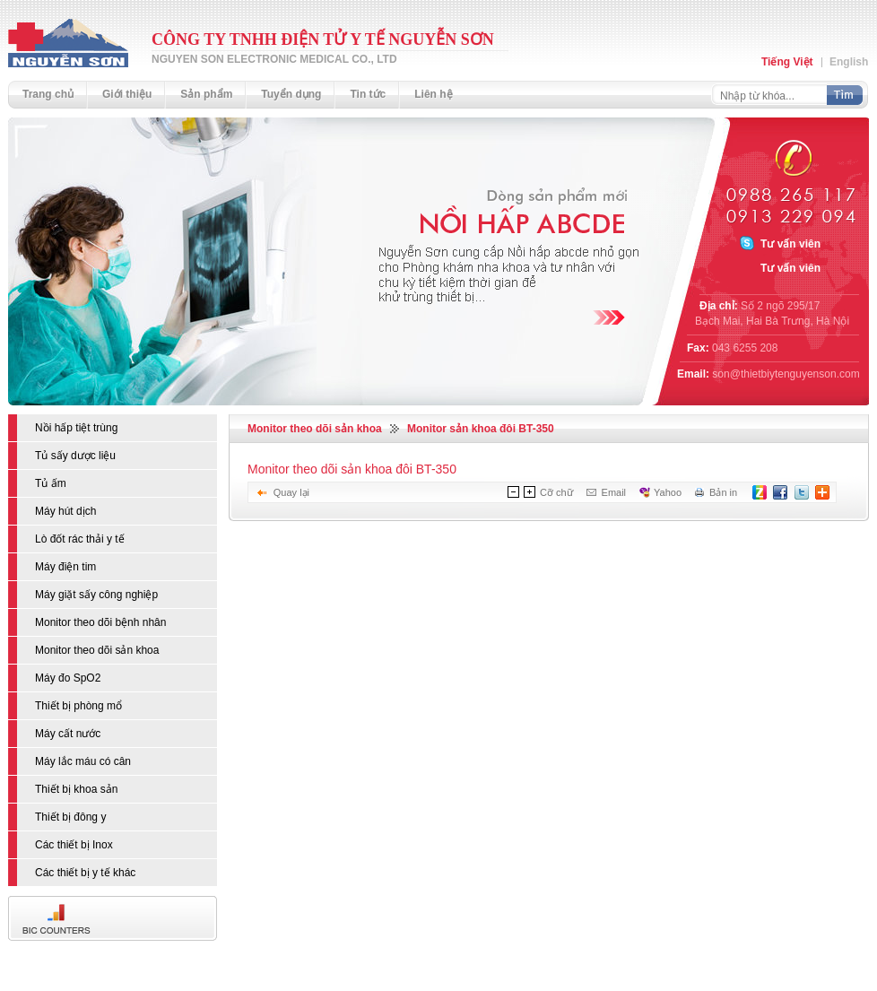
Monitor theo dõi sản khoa (314, 428)
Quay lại (291, 492)
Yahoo (668, 492)
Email (614, 492)
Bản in (723, 492)
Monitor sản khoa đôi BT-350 (480, 428)
